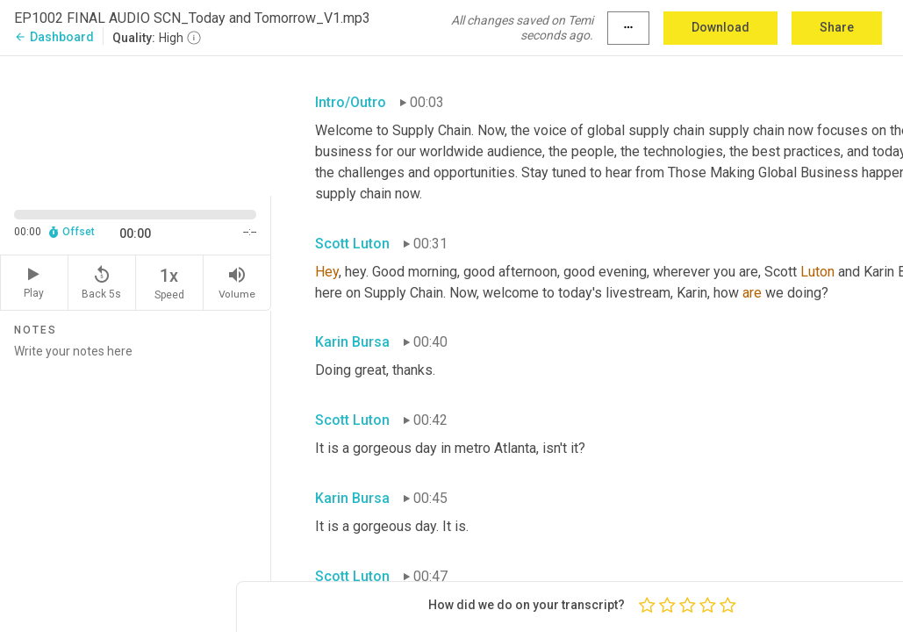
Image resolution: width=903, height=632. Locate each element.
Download (720, 27)
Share (837, 27)
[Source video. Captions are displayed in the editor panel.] (135, 123)
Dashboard (54, 37)
